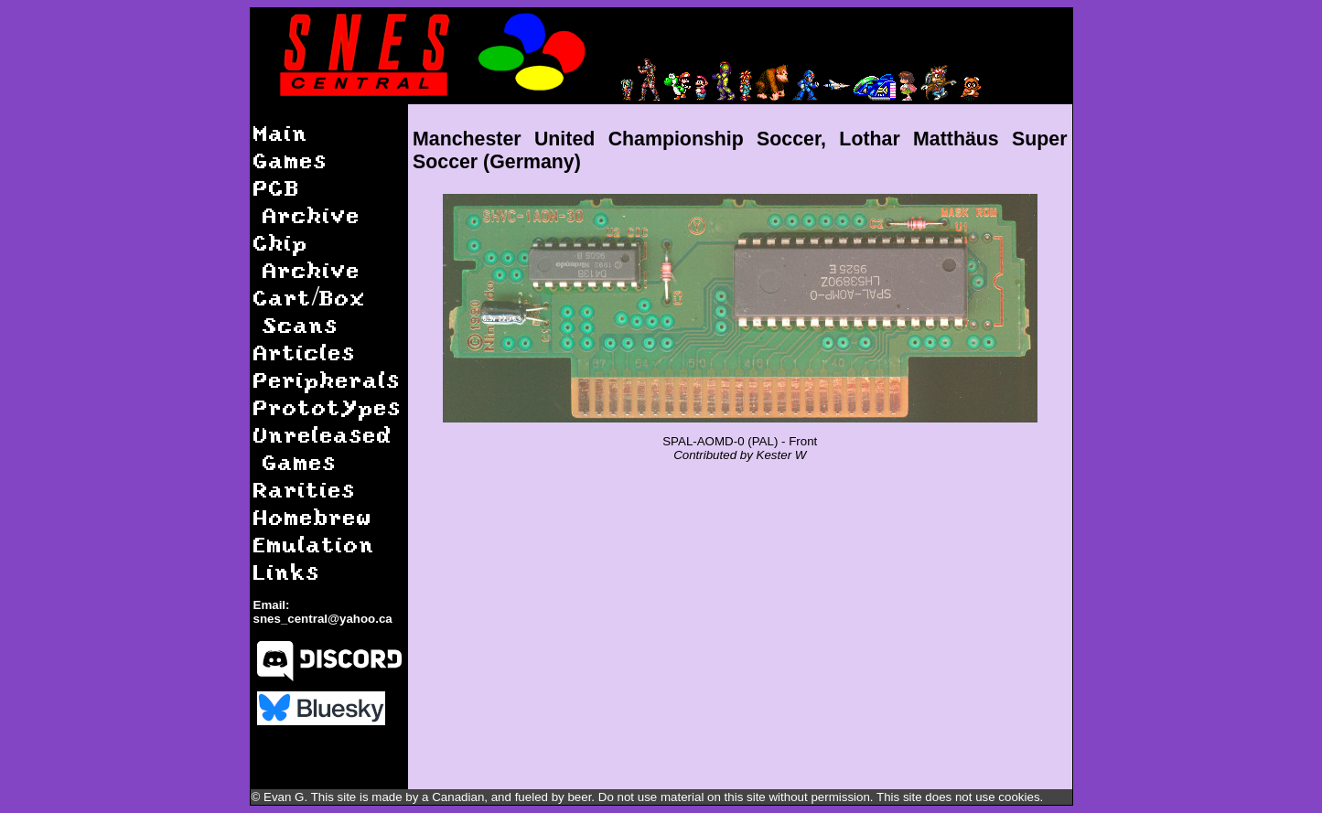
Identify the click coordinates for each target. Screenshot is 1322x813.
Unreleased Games (322, 447)
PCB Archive (306, 201)
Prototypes (327, 406)
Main (280, 132)
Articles (304, 352)
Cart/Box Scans (310, 310)
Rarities (304, 489)
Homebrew (312, 516)
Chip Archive (306, 255)
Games (290, 159)
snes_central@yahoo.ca (322, 619)
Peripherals (327, 379)
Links (286, 571)
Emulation (314, 544)
